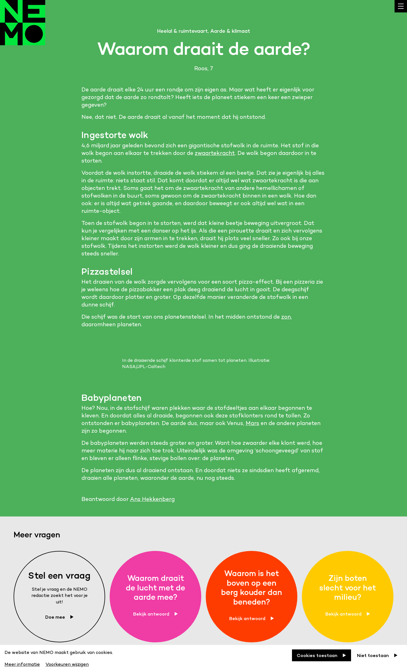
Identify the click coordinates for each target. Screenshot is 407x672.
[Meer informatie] (23, 663)
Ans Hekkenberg (152, 499)
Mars (252, 423)
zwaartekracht (215, 153)
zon (286, 316)
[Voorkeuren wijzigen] (67, 663)
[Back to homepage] (22, 28)
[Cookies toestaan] (321, 655)
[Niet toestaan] (377, 655)
